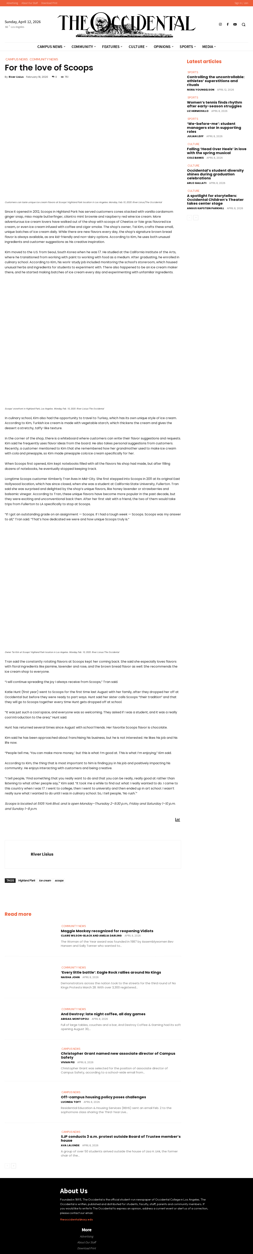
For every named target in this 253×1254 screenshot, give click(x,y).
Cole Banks (195, 158)
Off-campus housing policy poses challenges (103, 1097)
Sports (193, 72)
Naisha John (70, 977)
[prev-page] (7, 1165)
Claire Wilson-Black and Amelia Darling (91, 935)
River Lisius (16, 77)
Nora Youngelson (200, 90)
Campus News (70, 1049)
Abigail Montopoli (75, 1019)
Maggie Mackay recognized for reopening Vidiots (107, 930)
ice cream (45, 880)
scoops (59, 880)
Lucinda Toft (71, 1102)
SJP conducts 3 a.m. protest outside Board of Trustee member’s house (121, 1138)
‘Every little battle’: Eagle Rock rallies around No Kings (111, 972)
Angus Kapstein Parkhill (205, 208)
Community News (73, 926)
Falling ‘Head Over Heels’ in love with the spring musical (216, 150)
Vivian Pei (68, 1062)
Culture (193, 144)
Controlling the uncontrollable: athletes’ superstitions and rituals (216, 80)
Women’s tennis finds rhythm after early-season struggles (214, 104)
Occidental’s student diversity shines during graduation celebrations (215, 174)
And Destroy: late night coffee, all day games (103, 1013)
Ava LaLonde (70, 1145)
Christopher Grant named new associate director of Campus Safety (118, 1055)
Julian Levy (195, 136)
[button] (243, 24)
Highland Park (26, 880)
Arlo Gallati (196, 183)
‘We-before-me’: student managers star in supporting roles (214, 127)
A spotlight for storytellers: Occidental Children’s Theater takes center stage (215, 199)
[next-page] (13, 1165)
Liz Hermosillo (198, 111)
